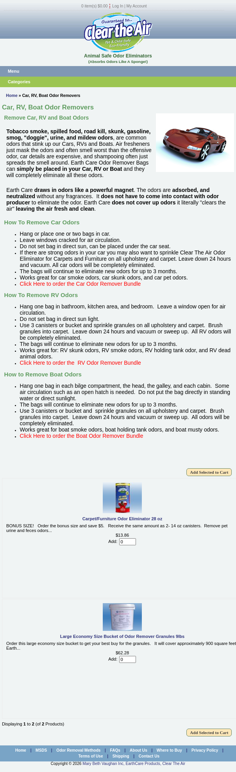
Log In (117, 6)
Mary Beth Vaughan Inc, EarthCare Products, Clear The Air (133, 763)
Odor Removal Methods (78, 750)
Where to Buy (169, 750)
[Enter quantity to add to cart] (127, 541)
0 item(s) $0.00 (94, 6)
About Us (138, 750)
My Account (137, 6)
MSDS (41, 750)
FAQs (115, 750)
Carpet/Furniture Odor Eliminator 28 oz (122, 518)
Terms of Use (90, 756)
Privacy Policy (204, 750)
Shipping (121, 756)
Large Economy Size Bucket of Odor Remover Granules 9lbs (122, 636)
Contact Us (149, 756)
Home (12, 95)
